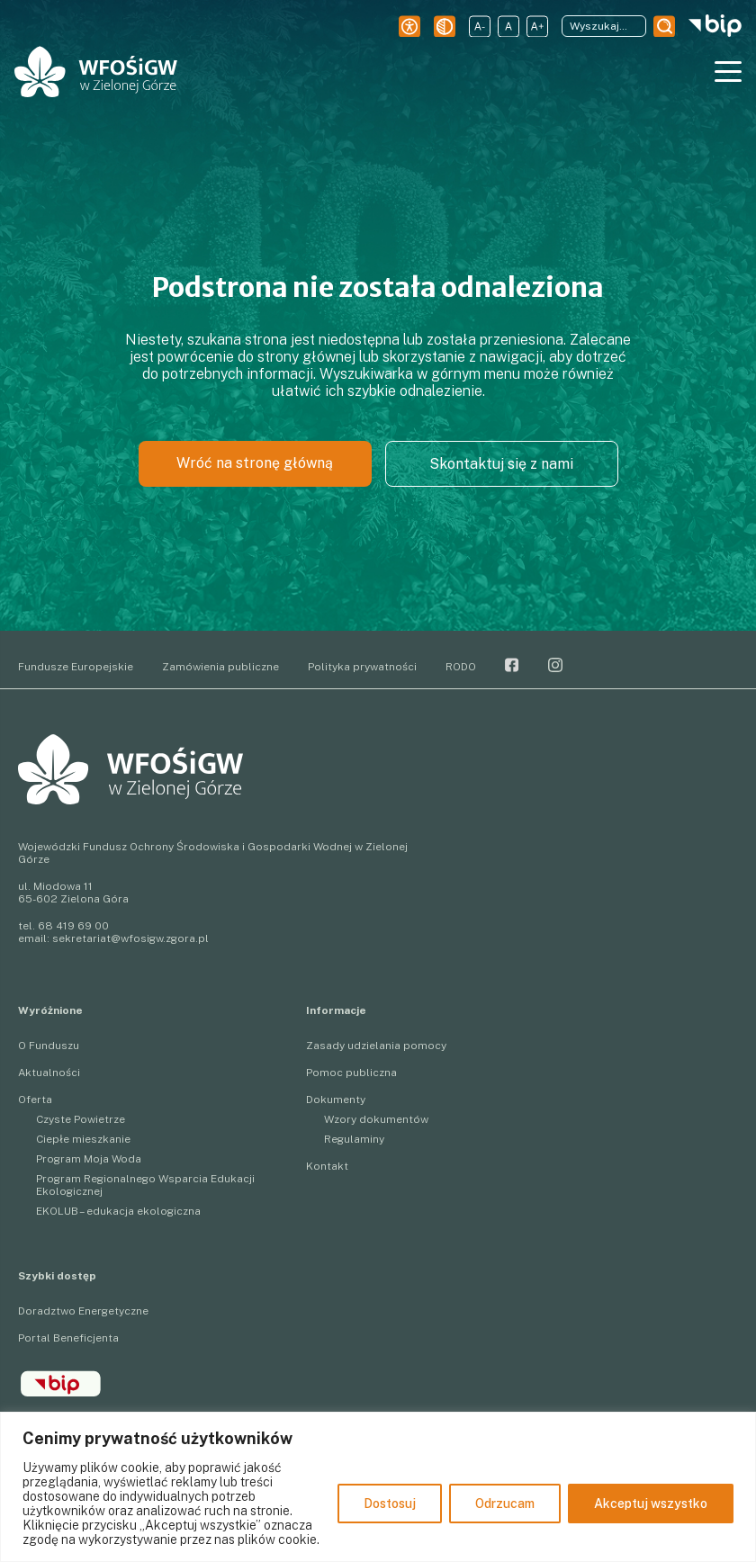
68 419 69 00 (73, 926)
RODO (461, 666)
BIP (61, 1383)
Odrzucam (505, 1503)
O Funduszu (48, 1045)
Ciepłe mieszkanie (83, 1139)
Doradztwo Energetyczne (83, 1311)
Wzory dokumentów (376, 1119)
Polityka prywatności (362, 666)
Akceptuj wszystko (650, 1503)
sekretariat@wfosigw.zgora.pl (130, 938)
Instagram (555, 665)
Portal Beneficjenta (68, 1338)
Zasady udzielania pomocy (376, 1045)
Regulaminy (354, 1139)
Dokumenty (335, 1099)
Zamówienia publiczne (220, 666)
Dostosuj (390, 1503)
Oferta (35, 1099)
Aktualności (49, 1072)
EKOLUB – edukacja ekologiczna (118, 1211)
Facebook (512, 665)
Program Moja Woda (88, 1159)
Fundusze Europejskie (75, 666)
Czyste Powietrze (80, 1119)
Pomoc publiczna (351, 1072)
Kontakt (327, 1166)
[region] (378, 1487)
